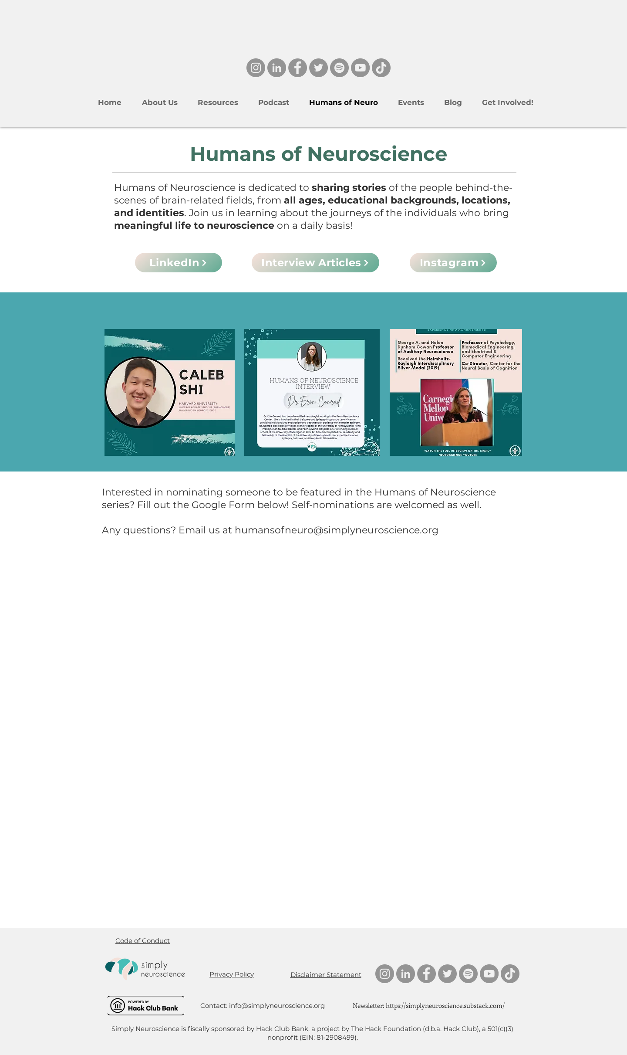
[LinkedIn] (276, 67)
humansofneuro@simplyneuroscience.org (336, 530)
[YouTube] (360, 67)
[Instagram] (255, 67)
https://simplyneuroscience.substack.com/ (445, 1005)
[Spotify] (339, 67)
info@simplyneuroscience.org (277, 1005)
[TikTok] (381, 67)
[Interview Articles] (315, 262)
